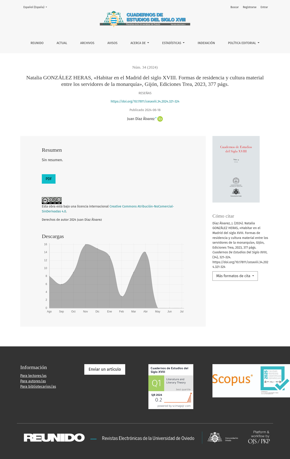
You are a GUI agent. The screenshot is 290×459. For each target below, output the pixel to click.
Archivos (87, 43)
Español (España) (36, 7)
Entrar (264, 7)
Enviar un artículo (105, 369)
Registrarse (250, 7)
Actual (62, 43)
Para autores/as (33, 381)
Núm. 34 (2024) (145, 67)
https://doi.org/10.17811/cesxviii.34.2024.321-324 (145, 101)
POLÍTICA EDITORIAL (242, 43)
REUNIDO (37, 43)
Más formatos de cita (233, 276)
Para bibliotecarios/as (38, 386)
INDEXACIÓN (206, 43)
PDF (49, 179)
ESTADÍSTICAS (172, 43)
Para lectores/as (33, 376)
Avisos (112, 43)
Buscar (234, 7)
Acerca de (138, 43)
